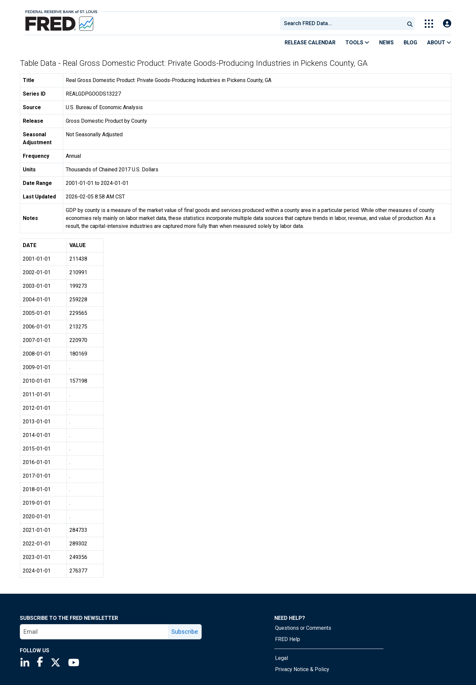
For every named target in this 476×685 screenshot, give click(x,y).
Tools (357, 42)
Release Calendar (310, 42)
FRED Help (287, 639)
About (439, 42)
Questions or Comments (303, 628)
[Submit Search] (410, 23)
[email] (94, 631)
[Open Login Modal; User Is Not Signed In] (447, 24)
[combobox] (341, 23)
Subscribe (184, 631)
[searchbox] (343, 23)
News (386, 42)
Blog (410, 42)
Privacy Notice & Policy (302, 669)
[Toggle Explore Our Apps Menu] (429, 24)
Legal (281, 658)
